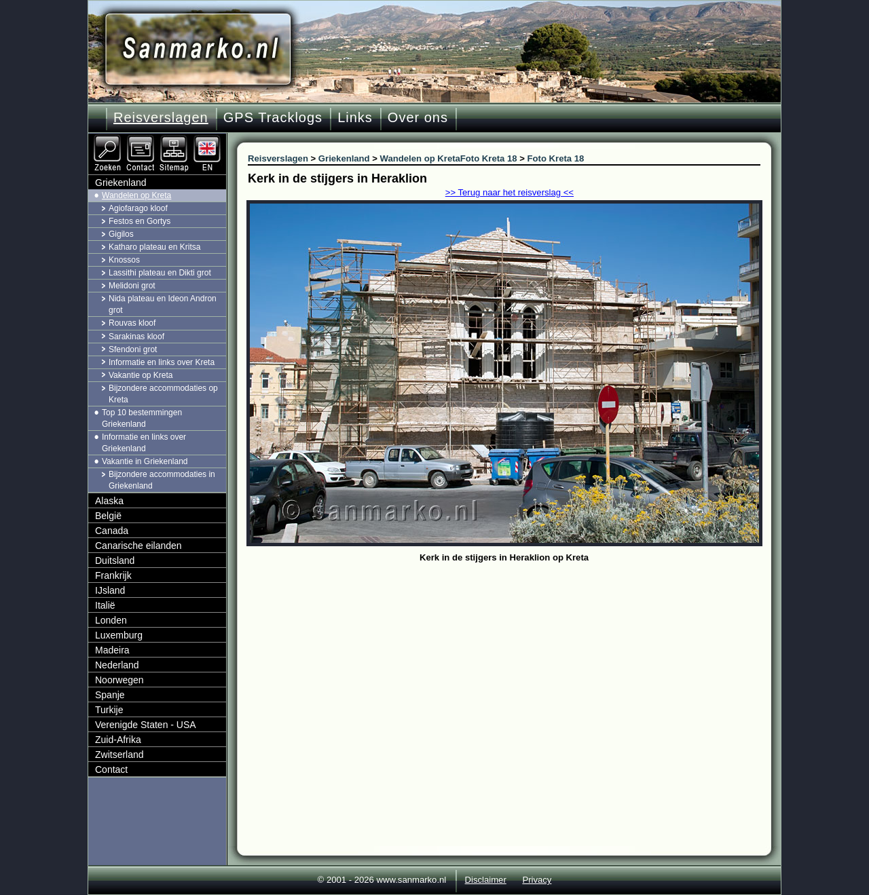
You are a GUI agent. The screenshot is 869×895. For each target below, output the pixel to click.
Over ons (418, 117)
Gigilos (121, 234)
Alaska (109, 500)
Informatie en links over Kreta (162, 362)
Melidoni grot (132, 285)
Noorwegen (119, 679)
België (108, 515)
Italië (105, 605)
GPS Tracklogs (272, 117)
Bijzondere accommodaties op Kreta (163, 393)
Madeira (112, 650)
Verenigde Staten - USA (145, 724)
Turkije (109, 709)
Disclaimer (485, 880)
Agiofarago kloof (138, 208)
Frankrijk (113, 575)
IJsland (110, 590)
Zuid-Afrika (118, 739)
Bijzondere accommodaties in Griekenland (162, 480)
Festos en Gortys (139, 221)
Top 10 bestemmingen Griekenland (142, 418)
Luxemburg (119, 635)
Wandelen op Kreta (136, 195)
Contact (111, 769)
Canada (111, 530)
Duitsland (114, 560)
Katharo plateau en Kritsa (154, 247)
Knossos (124, 260)
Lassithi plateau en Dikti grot (160, 273)
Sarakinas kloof (136, 336)
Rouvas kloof (132, 323)
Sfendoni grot (133, 349)
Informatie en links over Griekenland (144, 442)
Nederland (117, 665)
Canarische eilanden (138, 545)
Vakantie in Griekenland (145, 461)
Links (355, 117)
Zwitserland (119, 754)
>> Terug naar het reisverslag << (509, 192)
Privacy (536, 880)
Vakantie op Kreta (141, 375)
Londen (111, 620)
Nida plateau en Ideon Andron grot (163, 304)
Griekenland (121, 182)
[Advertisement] (514, 668)
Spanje (110, 694)
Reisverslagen (160, 117)
